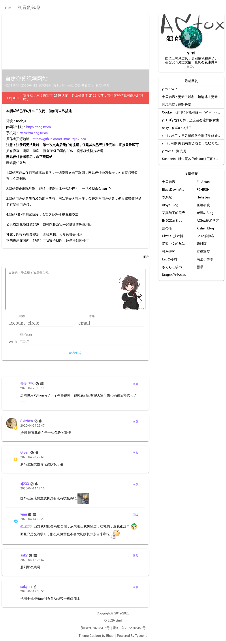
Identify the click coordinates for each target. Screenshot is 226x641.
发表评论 (75, 353)
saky (24, 555)
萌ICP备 (86, 628)
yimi (23, 514)
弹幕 (106, 85)
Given (24, 452)
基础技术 (87, 85)
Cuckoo (95, 636)
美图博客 (27, 383)
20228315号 (101, 628)
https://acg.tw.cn (38, 127)
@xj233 (26, 526)
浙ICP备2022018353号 (129, 628)
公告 (78, 85)
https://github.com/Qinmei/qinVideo (59, 139)
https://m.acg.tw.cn (33, 133)
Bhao (110, 636)
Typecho (141, 636)
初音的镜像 (29, 7)
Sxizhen (26, 421)
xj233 (24, 484)
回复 (136, 384)
